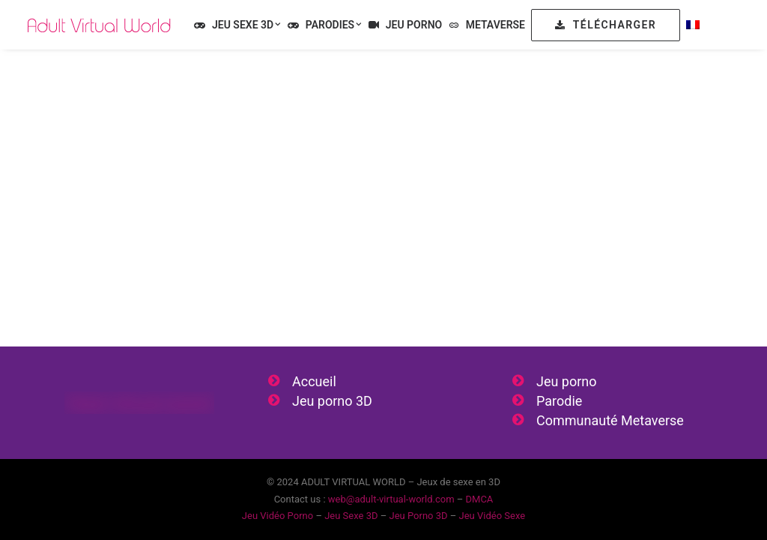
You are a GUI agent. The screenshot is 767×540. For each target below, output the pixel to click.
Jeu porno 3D (332, 401)
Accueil (314, 381)
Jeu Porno (414, 25)
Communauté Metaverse (610, 420)
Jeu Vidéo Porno (277, 515)
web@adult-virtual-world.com (391, 499)
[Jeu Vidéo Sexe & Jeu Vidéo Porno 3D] (99, 25)
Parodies (334, 25)
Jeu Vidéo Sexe (492, 515)
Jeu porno (566, 381)
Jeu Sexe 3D (246, 25)
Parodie (559, 401)
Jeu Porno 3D (418, 515)
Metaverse (495, 25)
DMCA (480, 499)
